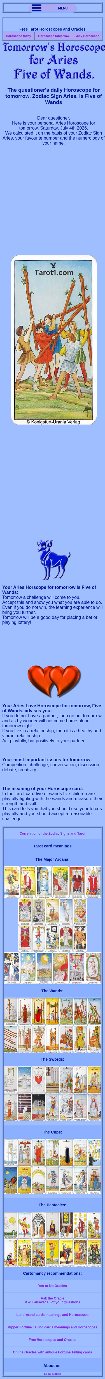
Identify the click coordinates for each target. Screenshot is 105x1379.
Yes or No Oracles (52, 1286)
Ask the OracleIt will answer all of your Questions (52, 1300)
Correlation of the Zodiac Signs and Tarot (52, 833)
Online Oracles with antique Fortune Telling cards (52, 1352)
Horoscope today (18, 36)
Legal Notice (52, 1373)
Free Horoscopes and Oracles (52, 1340)
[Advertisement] (52, 203)
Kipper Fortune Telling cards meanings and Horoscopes (52, 1327)
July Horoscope (87, 36)
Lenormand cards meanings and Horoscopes (52, 1315)
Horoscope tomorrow (53, 36)
